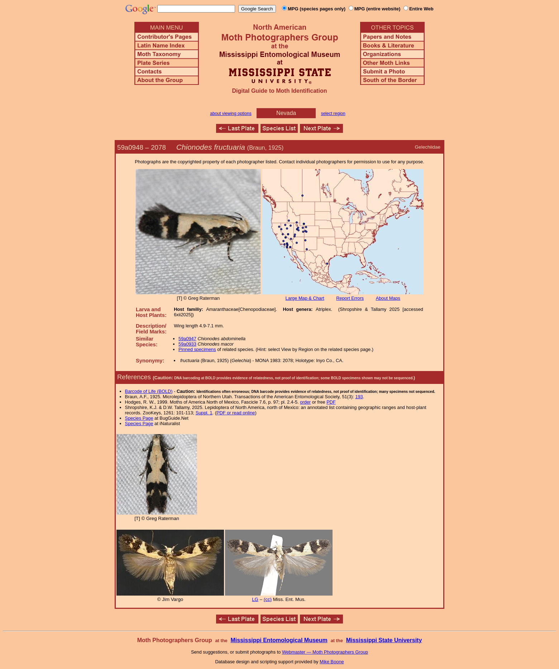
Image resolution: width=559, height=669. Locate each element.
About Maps (388, 298)
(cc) (268, 599)
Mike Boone (332, 661)
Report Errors (350, 298)
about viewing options (230, 113)
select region (333, 113)
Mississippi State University (384, 640)
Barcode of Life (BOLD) (149, 391)
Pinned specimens (197, 349)
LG (255, 599)
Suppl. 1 (204, 412)
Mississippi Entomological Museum (278, 640)
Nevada (286, 113)
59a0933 (187, 344)
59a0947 (187, 338)
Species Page (139, 418)
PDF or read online (235, 412)
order (305, 402)
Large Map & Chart (305, 298)
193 (359, 396)
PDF (331, 402)
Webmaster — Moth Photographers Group (325, 652)
